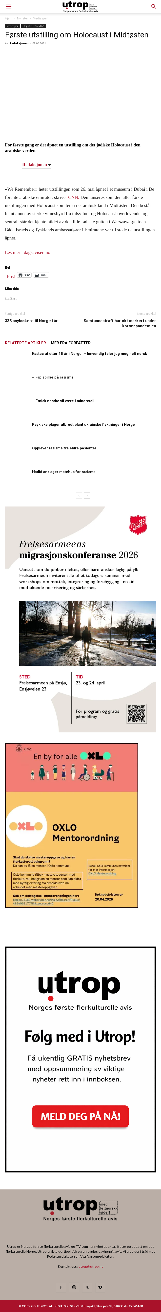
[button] (154, 6)
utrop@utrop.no (91, 1266)
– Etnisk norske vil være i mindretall (63, 401)
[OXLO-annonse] (71, 906)
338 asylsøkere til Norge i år (31, 320)
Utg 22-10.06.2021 (34, 26)
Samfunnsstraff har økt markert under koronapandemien (120, 323)
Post (11, 275)
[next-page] (87, 495)
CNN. (74, 197)
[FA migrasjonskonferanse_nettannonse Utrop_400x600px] (80, 730)
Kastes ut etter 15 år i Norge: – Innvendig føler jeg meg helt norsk (89, 353)
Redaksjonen (19, 43)
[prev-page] (79, 495)
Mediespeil (40, 18)
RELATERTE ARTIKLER (25, 343)
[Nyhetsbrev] (80, 1171)
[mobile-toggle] (8, 6)
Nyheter (22, 18)
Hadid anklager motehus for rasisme (64, 472)
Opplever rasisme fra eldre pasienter (64, 448)
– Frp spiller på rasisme (53, 377)
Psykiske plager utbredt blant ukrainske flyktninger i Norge (83, 424)
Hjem (8, 18)
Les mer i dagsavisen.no (27, 252)
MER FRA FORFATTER (71, 343)
